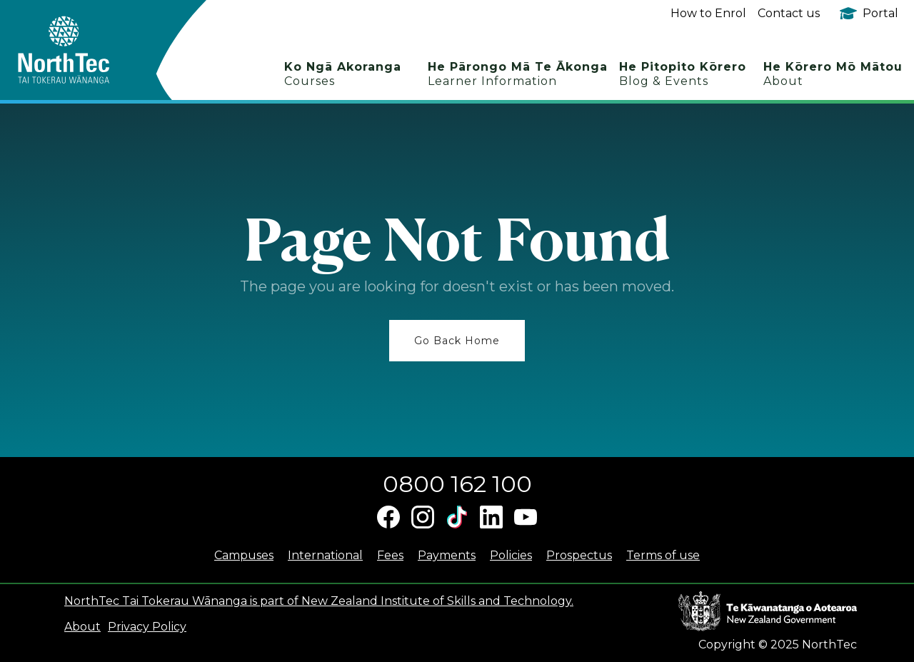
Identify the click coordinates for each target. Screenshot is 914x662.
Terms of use (663, 555)
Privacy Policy (147, 626)
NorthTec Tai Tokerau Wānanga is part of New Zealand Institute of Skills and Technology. (318, 601)
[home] (89, 50)
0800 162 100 (457, 484)
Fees (390, 555)
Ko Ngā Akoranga (342, 74)
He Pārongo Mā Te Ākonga (518, 74)
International (325, 555)
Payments (447, 555)
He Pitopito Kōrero (682, 74)
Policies (511, 555)
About (82, 626)
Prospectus (579, 555)
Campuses (243, 555)
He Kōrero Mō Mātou (833, 74)
